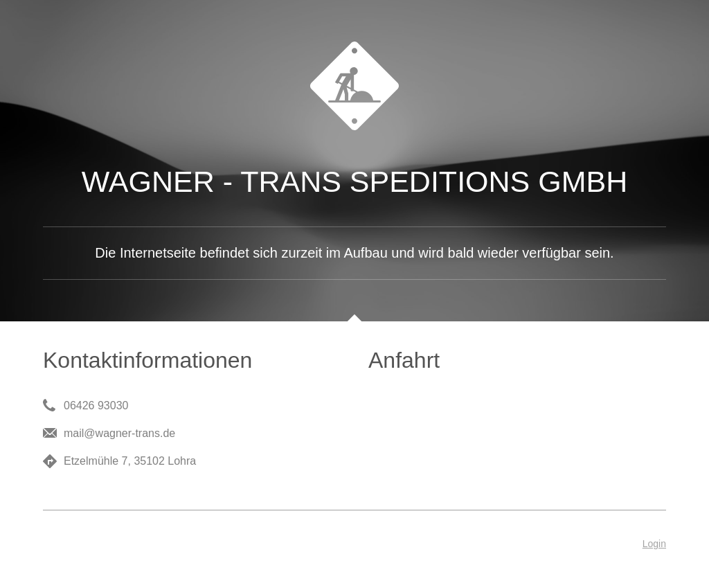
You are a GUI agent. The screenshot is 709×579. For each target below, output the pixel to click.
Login (654, 543)
